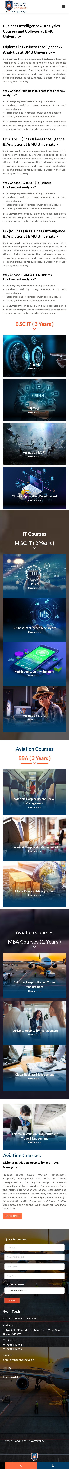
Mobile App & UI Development (34, 671)
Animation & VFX (34, 452)
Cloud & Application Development (34, 496)
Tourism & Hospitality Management (34, 847)
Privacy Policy (36, 1440)
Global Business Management (34, 891)
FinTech (34, 408)
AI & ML (34, 364)
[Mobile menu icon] (63, 6)
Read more (34, 368)
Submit (12, 1300)
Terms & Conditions (14, 1440)
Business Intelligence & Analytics (34, 628)
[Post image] (34, 356)
